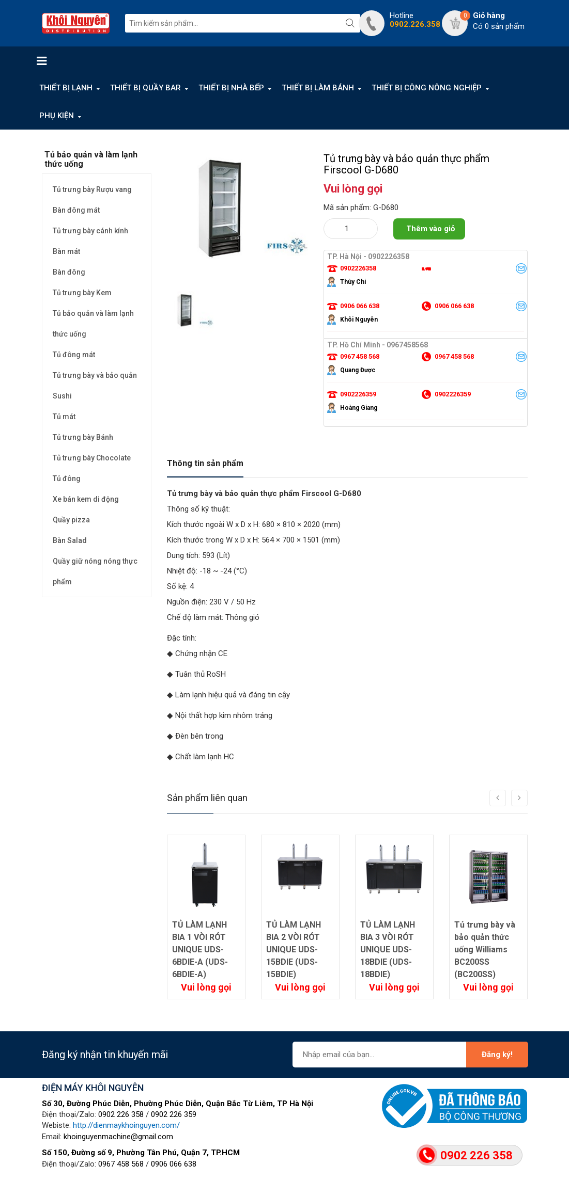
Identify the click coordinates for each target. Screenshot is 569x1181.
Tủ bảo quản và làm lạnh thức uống (93, 323)
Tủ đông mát (74, 354)
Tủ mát (64, 416)
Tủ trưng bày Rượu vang (92, 189)
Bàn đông (69, 272)
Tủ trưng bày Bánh (83, 437)
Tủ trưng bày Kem (82, 293)
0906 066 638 (173, 1164)
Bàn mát (66, 251)
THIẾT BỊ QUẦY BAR (145, 87)
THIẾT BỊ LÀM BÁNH (318, 87)
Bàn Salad (70, 540)
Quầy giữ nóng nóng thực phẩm (95, 571)
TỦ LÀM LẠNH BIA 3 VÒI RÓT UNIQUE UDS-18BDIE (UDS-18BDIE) (387, 949)
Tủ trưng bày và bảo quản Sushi (95, 385)
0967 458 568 (121, 1164)
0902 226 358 (121, 1114)
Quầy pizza (71, 520)
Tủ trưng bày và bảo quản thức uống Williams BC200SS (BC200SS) (484, 949)
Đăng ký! (497, 1054)
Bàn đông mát (76, 210)
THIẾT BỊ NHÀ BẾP (231, 87)
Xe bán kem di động (86, 499)
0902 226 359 (173, 1114)
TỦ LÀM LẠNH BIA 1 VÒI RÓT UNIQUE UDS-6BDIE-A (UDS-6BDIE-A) (200, 949)
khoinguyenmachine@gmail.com (118, 1136)
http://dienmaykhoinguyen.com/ (126, 1125)
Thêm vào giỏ (430, 228)
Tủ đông (67, 478)
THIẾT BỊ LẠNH (66, 87)
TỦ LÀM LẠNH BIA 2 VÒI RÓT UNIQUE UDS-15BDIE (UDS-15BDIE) (293, 949)
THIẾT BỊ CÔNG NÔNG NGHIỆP (427, 87)
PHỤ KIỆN (56, 115)
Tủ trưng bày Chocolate (92, 458)
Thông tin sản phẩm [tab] (205, 463)
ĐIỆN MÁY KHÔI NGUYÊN (93, 1087)
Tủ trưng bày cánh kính (90, 231)
